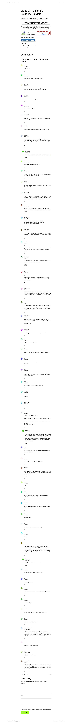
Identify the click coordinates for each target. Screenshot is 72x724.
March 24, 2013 (26, 162)
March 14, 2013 (26, 66)
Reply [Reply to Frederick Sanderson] (24, 638)
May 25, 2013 (26, 524)
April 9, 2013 (26, 218)
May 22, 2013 (26, 504)
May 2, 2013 (26, 359)
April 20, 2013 (26, 289)
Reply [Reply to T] (24, 574)
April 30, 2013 (26, 340)
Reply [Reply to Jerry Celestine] (24, 101)
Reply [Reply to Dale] (24, 284)
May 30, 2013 (26, 589)
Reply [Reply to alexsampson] (26, 157)
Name (22, 695)
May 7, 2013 (26, 392)
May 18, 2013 (27, 152)
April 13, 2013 (26, 258)
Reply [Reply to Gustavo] (24, 595)
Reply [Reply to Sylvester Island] (24, 671)
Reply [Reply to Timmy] (24, 387)
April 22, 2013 (26, 316)
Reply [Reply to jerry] (24, 80)
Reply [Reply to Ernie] (24, 624)
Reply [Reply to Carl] (24, 519)
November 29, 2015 (27, 652)
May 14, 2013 (26, 448)
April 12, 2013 (26, 243)
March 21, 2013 (26, 85)
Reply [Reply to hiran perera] (24, 398)
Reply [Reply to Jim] (24, 71)
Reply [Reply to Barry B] (24, 614)
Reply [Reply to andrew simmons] (24, 298)
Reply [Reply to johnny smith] (24, 454)
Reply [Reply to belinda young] (24, 238)
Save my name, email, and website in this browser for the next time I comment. (36, 709)
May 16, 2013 (26, 459)
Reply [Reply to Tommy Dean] (24, 201)
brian (25, 105)
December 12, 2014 (27, 629)
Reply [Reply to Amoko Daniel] (24, 464)
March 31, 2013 (26, 206)
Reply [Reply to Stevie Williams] (24, 408)
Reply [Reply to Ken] (24, 365)
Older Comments (24, 674)
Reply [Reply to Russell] (24, 253)
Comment (23, 683)
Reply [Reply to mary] (24, 647)
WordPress (62, 720)
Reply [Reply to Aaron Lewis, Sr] (24, 325)
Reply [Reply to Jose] (24, 584)
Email (22, 699)
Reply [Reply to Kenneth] (24, 539)
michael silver (26, 256)
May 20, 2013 (26, 483)
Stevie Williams (26, 402)
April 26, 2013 (26, 330)
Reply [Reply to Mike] (24, 345)
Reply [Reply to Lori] (24, 213)
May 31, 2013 (26, 600)
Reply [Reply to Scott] (24, 488)
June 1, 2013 (27, 431)
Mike (24, 348)
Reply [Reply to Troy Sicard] (24, 147)
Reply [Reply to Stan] (24, 312)
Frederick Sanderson (27, 627)
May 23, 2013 (26, 515)
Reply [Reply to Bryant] (24, 657)
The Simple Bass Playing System (14, 2)
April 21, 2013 (26, 303)
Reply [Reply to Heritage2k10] (24, 122)
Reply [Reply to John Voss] (24, 91)
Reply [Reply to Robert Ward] (24, 478)
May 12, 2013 (26, 403)
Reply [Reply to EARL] (24, 378)
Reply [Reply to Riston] (24, 499)
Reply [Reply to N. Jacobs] (24, 555)
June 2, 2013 (26, 619)
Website (22, 704)
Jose (24, 578)
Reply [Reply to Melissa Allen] (24, 335)
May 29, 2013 (26, 570)
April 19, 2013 (26, 272)
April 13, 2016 (26, 662)
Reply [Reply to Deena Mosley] (24, 510)
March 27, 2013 (26, 171)
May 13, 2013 (26, 413)
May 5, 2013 (26, 370)
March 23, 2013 (26, 136)
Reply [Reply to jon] (24, 605)
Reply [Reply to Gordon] (24, 131)
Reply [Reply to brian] (24, 111)
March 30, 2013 (26, 193)
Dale (24, 271)
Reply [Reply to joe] (24, 529)
